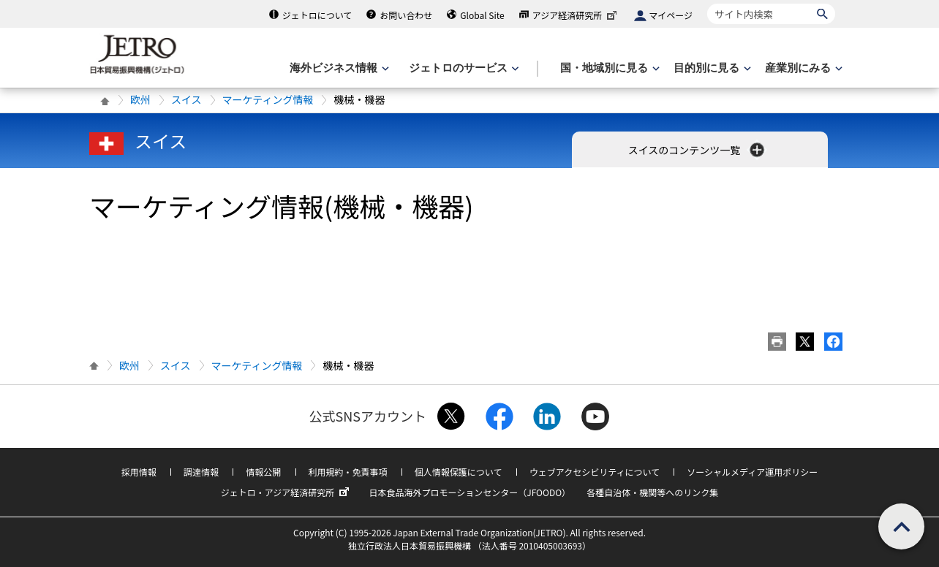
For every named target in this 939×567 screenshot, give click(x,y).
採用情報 (138, 471)
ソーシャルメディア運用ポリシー (752, 471)
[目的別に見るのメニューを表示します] (711, 68)
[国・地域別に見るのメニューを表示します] (608, 68)
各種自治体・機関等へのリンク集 (652, 492)
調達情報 (201, 471)
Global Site (482, 15)
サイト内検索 (706, 3)
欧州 (140, 99)
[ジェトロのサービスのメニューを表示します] (462, 68)
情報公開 (263, 471)
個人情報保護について (458, 471)
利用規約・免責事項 (348, 471)
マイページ (671, 15)
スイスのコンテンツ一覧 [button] (698, 149)
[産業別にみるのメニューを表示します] (802, 68)
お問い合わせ (406, 15)
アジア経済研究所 (576, 15)
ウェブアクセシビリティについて (594, 471)
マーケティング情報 (268, 99)
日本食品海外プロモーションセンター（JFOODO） (469, 492)
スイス (186, 99)
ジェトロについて (317, 15)
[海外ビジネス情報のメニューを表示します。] (338, 68)
